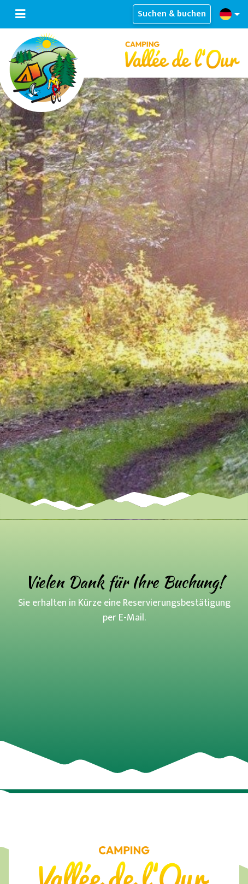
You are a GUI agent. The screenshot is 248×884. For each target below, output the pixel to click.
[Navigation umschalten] (20, 14)
